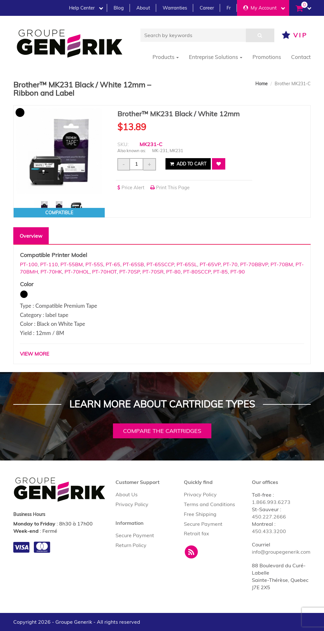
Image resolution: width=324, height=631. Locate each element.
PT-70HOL (77, 271)
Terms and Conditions (209, 504)
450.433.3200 (269, 531)
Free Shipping (200, 514)
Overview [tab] (31, 236)
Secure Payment (134, 535)
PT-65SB (133, 264)
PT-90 (237, 271)
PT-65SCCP (160, 264)
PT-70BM (282, 264)
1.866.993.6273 (271, 502)
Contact (301, 57)
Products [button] (166, 57)
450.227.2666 (269, 516)
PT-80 (173, 271)
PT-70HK (51, 271)
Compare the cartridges (162, 431)
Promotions (266, 57)
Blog (119, 8)
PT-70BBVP (254, 264)
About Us (126, 494)
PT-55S (94, 264)
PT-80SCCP (197, 271)
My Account (264, 8)
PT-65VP (210, 264)
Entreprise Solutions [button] (215, 57)
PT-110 (49, 264)
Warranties (175, 8)
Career (207, 8)
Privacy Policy (131, 504)
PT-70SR (153, 271)
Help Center (86, 8)
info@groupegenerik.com (281, 552)
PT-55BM (71, 264)
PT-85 (220, 271)
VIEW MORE (34, 354)
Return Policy (130, 545)
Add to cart (188, 164)
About (143, 8)
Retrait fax (196, 533)
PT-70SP (129, 271)
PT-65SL (187, 264)
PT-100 (29, 264)
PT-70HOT (104, 271)
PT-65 (113, 264)
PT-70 (230, 264)
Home (261, 84)
